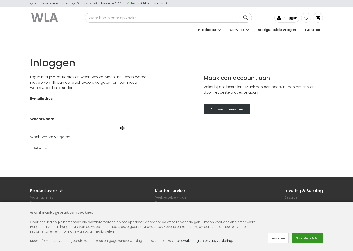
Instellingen (278, 238)
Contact (313, 29)
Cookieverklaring (185, 240)
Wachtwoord (42, 118)
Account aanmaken (226, 109)
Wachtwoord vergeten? (51, 136)
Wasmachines (41, 197)
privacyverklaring (218, 240)
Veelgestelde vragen (277, 29)
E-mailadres (41, 98)
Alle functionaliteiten (307, 238)
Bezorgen (292, 197)
